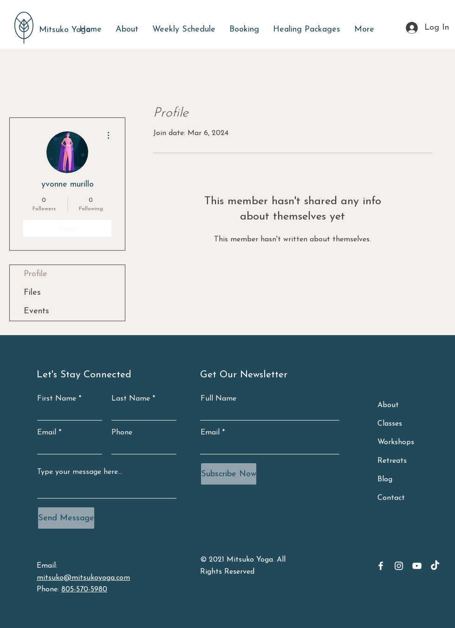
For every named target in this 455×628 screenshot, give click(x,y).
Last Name (130, 398)
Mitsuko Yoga (65, 30)
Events (36, 311)
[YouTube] (416, 565)
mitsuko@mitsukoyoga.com (83, 578)
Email (46, 432)
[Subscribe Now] (228, 474)
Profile (35, 274)
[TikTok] (435, 565)
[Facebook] (380, 565)
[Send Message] (66, 518)
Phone (121, 432)
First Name (56, 398)
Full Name (218, 398)
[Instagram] (398, 565)
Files (32, 292)
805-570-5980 (84, 589)
